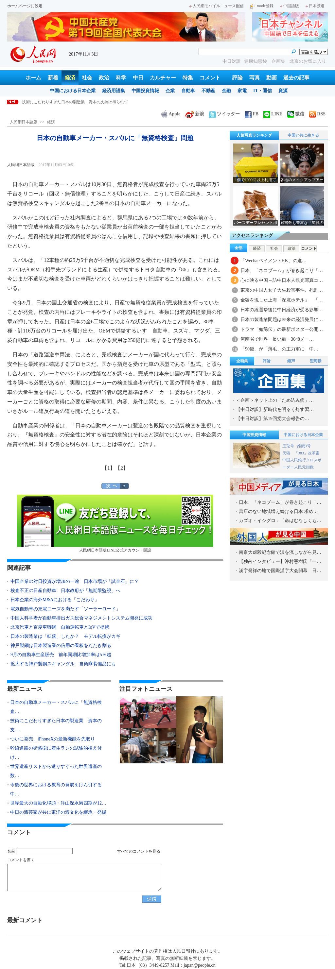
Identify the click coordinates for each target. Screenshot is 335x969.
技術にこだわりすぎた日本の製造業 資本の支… (56, 725)
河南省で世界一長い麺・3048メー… (277, 339)
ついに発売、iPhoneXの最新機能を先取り (52, 739)
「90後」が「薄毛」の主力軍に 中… (279, 349)
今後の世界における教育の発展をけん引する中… (56, 789)
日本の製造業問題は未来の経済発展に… (281, 319)
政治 (104, 77)
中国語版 (289, 6)
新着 (53, 77)
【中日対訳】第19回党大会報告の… (272, 418)
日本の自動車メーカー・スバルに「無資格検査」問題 (69, 102)
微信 (295, 113)
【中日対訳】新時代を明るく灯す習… (275, 409)
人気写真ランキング (254, 135)
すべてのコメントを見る (138, 851)
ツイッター (224, 113)
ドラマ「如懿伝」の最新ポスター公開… (281, 329)
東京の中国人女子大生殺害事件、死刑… (281, 290)
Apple (170, 113)
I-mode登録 (261, 6)
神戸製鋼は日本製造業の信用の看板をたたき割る (60, 645)
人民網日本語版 (23, 122)
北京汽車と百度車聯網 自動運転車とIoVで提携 (59, 627)
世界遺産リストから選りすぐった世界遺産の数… (56, 771)
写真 (254, 77)
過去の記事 (296, 77)
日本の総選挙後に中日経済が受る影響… (281, 309)
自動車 (188, 90)
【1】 (108, 468)
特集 (188, 77)
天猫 (286, 453)
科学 (121, 77)
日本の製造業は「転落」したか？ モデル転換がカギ (65, 636)
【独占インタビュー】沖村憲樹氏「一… (280, 561)
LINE (272, 113)
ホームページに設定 (25, 6)
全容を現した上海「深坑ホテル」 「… (281, 300)
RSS (317, 113)
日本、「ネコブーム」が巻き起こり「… (281, 270)
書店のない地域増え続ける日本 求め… (278, 511)
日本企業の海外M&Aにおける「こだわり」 (54, 599)
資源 (283, 90)
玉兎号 (288, 446)
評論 (237, 77)
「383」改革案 (307, 453)
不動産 (208, 90)
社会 (87, 77)
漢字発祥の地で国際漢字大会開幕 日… (280, 570)
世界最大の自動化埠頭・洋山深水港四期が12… (58, 803)
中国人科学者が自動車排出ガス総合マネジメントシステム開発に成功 (81, 618)
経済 (70, 77)
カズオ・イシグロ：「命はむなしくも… (280, 520)
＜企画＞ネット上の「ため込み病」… (275, 400)
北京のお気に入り (308, 61)
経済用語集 (113, 90)
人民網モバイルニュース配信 (216, 6)
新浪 (194, 113)
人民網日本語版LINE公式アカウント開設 (115, 523)
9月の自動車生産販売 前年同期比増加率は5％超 (60, 654)
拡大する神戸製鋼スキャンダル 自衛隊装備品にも (63, 663)
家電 (242, 90)
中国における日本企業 (73, 90)
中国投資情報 (145, 90)
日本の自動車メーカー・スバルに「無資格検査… (56, 707)
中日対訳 (231, 61)
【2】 (121, 468)
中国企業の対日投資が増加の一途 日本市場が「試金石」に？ (74, 581)
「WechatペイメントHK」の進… (273, 260)
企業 (170, 90)
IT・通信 (262, 90)
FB (251, 113)
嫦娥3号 (304, 446)
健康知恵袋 (256, 61)
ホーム (33, 77)
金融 (226, 90)
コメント (210, 77)
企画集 (279, 61)
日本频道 (315, 6)
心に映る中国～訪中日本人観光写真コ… (281, 280)
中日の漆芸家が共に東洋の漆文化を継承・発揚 (58, 812)
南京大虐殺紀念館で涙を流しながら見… (280, 552)
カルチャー (163, 77)
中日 (138, 77)
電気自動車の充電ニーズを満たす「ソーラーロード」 (65, 608)
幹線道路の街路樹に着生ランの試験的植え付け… (56, 753)
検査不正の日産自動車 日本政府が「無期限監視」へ (65, 590)
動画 (271, 77)
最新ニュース (25, 689)
